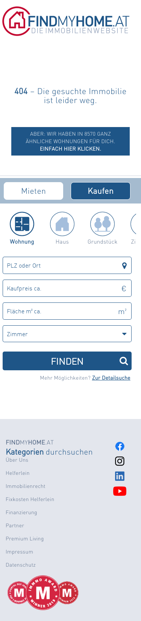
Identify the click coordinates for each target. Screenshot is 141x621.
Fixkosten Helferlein (30, 499)
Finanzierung (21, 512)
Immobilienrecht (25, 486)
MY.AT (30, 442)
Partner (15, 525)
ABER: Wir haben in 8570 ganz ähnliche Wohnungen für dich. (70, 141)
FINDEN (89, 361)
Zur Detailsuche (111, 377)
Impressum (19, 551)
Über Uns (17, 459)
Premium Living (25, 538)
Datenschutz (21, 564)
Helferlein (18, 473)
